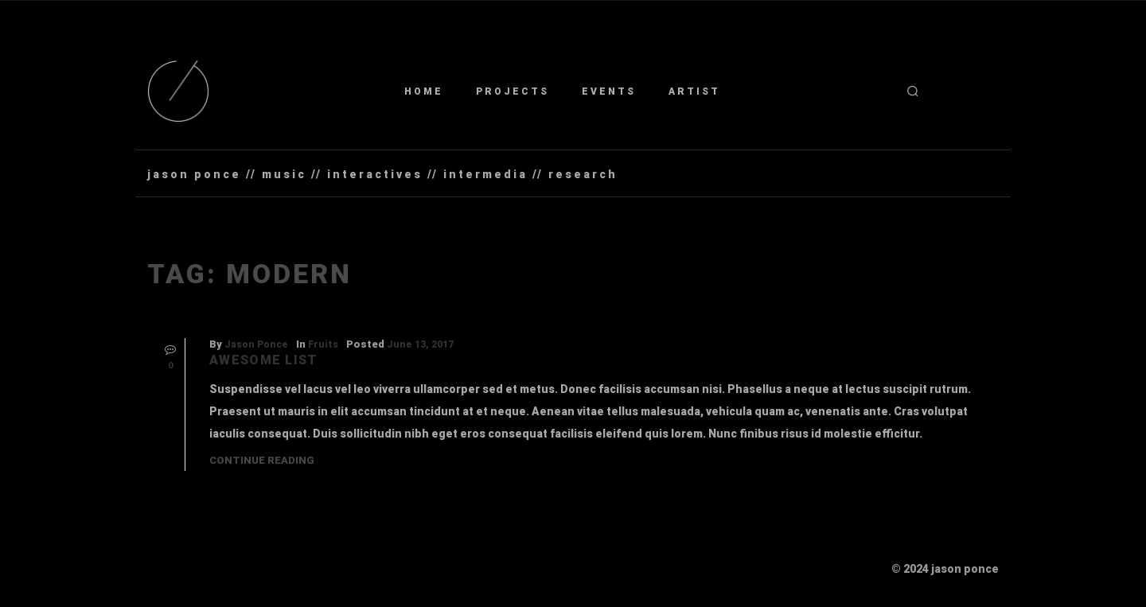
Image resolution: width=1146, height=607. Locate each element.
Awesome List (263, 360)
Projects (512, 91)
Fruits (323, 344)
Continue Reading (261, 460)
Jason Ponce (256, 344)
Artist (694, 91)
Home (423, 91)
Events (609, 91)
